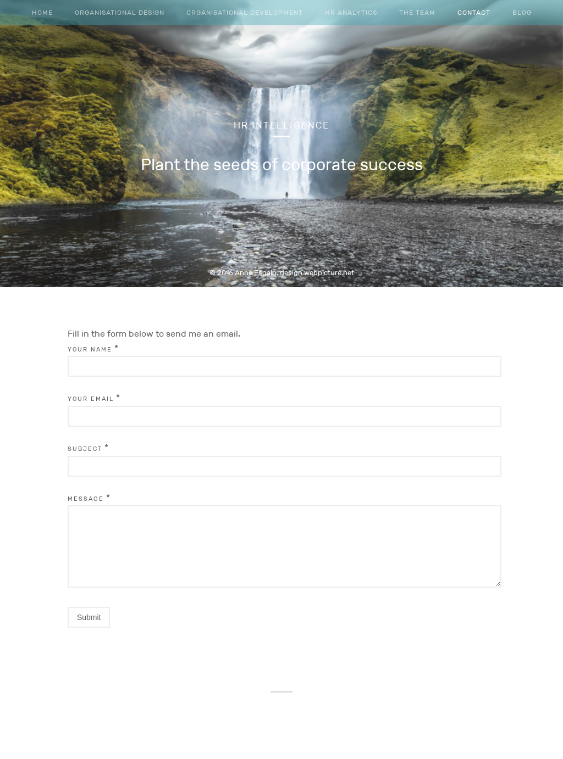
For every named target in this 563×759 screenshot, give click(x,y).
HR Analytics (351, 12)
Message (86, 499)
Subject (85, 449)
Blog (522, 12)
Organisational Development (244, 12)
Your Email (91, 399)
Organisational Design (119, 12)
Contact (473, 12)
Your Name (90, 349)
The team (417, 12)
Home (42, 12)
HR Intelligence (281, 125)
